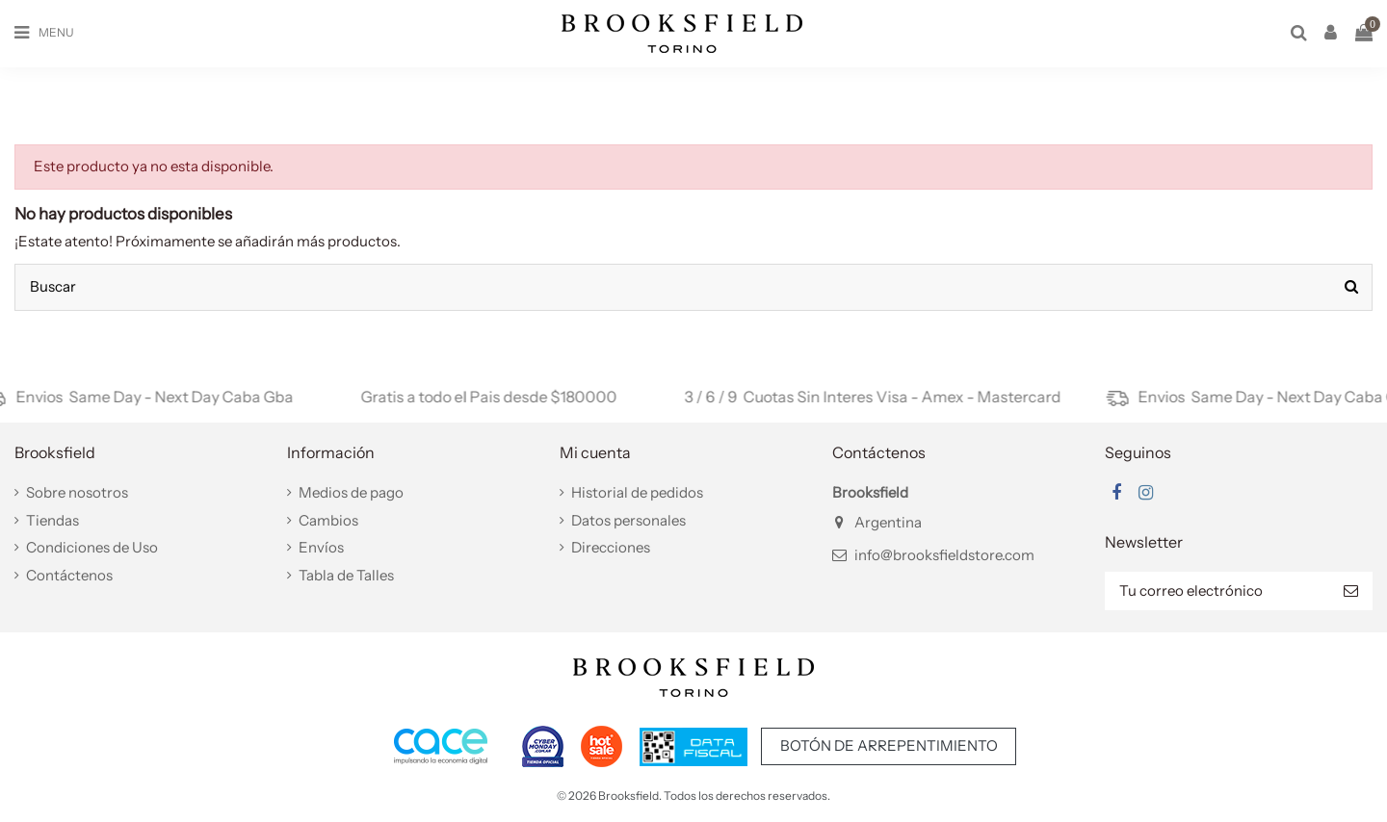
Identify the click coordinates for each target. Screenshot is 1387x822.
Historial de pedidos (637, 492)
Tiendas (52, 520)
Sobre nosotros (77, 492)
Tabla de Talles (346, 575)
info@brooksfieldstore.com (944, 555)
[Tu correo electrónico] (1217, 591)
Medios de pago (351, 492)
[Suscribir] (1351, 591)
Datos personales (628, 520)
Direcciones (610, 547)
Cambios (328, 520)
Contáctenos (69, 575)
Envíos (321, 547)
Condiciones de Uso (92, 547)
